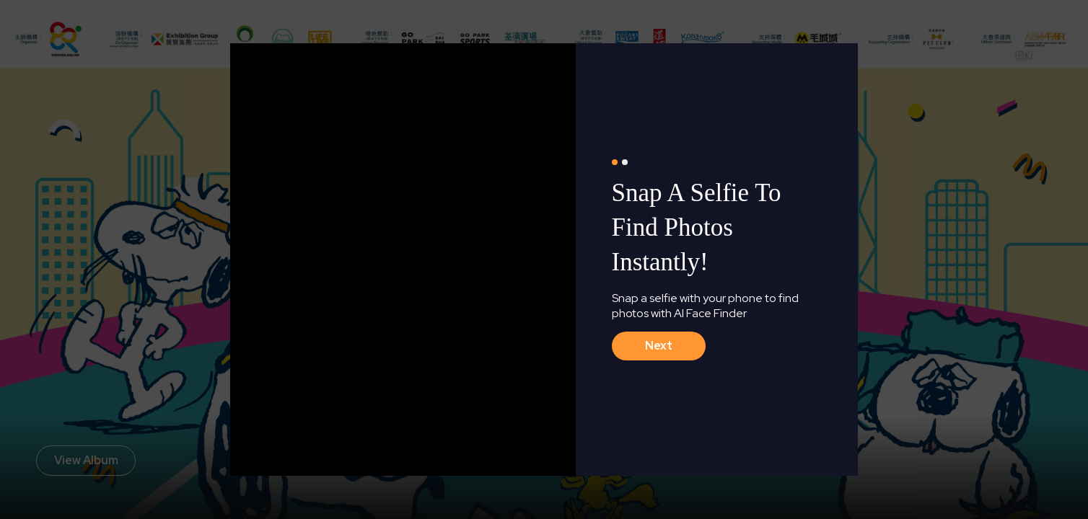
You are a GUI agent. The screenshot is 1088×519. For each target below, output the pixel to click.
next (658, 345)
